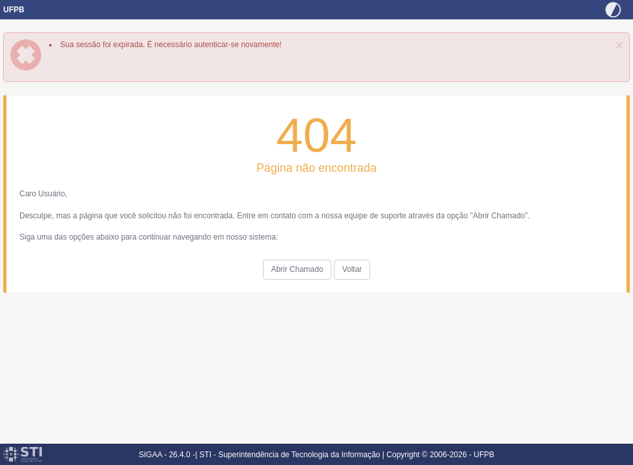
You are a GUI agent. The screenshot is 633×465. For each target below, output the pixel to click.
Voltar (352, 269)
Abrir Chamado (297, 269)
